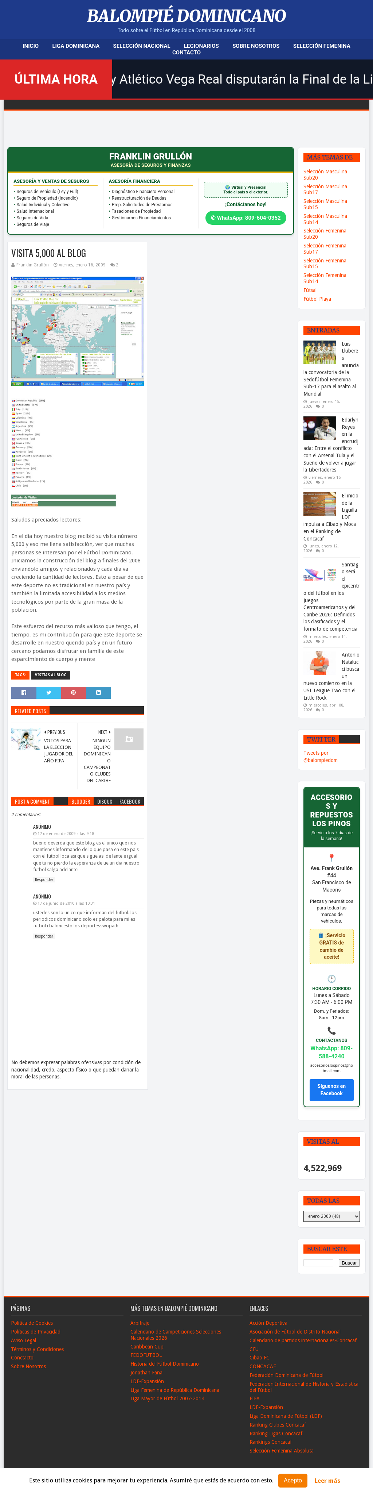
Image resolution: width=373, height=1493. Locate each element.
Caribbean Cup (147, 1347)
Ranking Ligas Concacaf (276, 1433)
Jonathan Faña (146, 1372)
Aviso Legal (23, 1340)
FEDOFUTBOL (146, 1355)
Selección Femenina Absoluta (282, 1451)
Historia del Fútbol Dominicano (164, 1364)
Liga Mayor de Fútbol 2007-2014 (167, 1398)
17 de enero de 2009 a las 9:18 (66, 833)
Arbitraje (139, 1323)
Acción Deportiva (268, 1323)
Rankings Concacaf (271, 1442)
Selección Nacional (141, 46)
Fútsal (310, 290)
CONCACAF (263, 1366)
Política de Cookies (32, 1323)
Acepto (293, 1480)
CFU (254, 1349)
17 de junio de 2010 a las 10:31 (66, 903)
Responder (44, 880)
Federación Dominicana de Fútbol (286, 1375)
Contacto (186, 52)
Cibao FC (260, 1358)
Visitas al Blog (51, 675)
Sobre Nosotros (255, 46)
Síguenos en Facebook (331, 1089)
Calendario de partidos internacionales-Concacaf (303, 1340)
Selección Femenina (321, 46)
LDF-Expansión (147, 1381)
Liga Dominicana (75, 46)
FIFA (255, 1398)
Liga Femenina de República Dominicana (174, 1390)
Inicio (31, 46)
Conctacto (22, 1358)
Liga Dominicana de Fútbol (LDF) (286, 1416)
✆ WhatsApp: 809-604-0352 (246, 218)
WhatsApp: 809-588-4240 (331, 1052)
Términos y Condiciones (37, 1349)
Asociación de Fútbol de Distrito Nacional (295, 1332)
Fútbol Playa (317, 299)
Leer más (327, 1480)
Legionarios (201, 46)
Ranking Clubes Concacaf (278, 1425)
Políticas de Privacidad (35, 1332)
